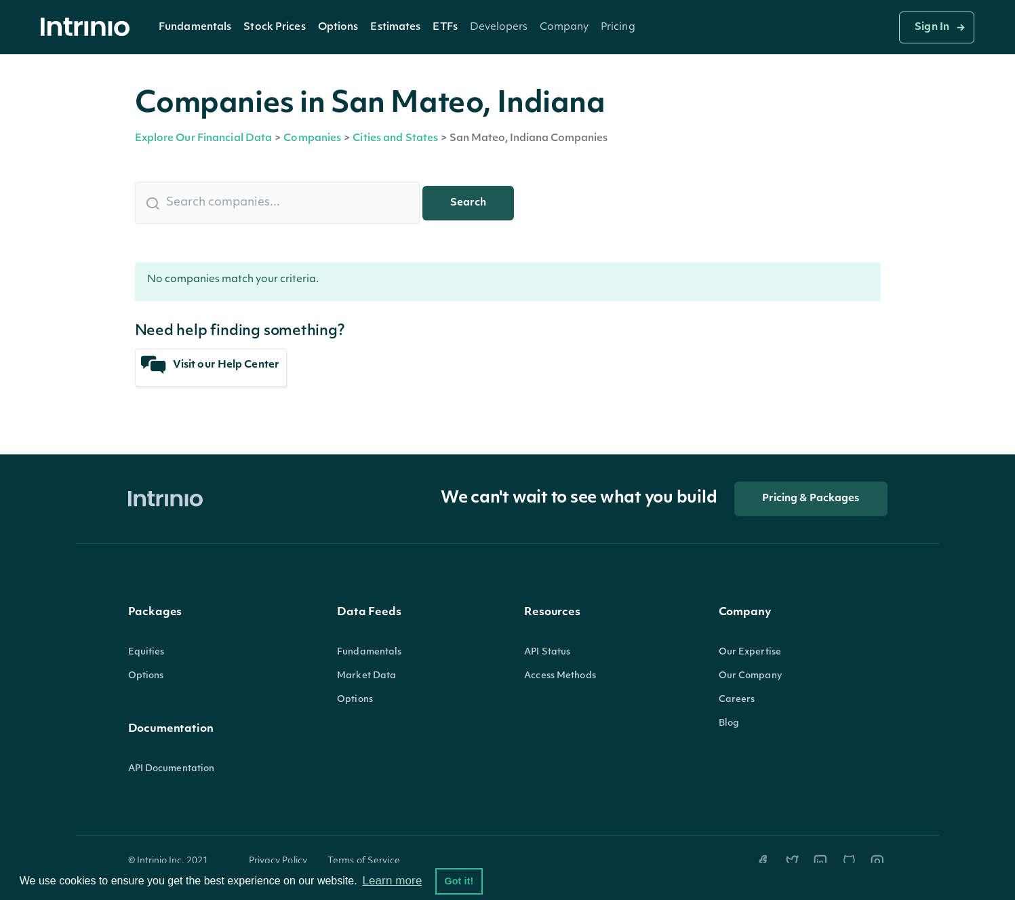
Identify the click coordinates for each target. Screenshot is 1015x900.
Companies (312, 139)
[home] (89, 27)
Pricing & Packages (811, 499)
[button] (195, 27)
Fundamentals (195, 27)
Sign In (932, 27)
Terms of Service (363, 861)
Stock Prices (274, 27)
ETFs (445, 27)
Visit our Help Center (210, 365)
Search (468, 203)
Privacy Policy (278, 861)
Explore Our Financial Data (204, 139)
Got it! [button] (458, 881)
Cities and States (395, 139)
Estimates (395, 27)
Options (338, 27)
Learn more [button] (392, 880)
